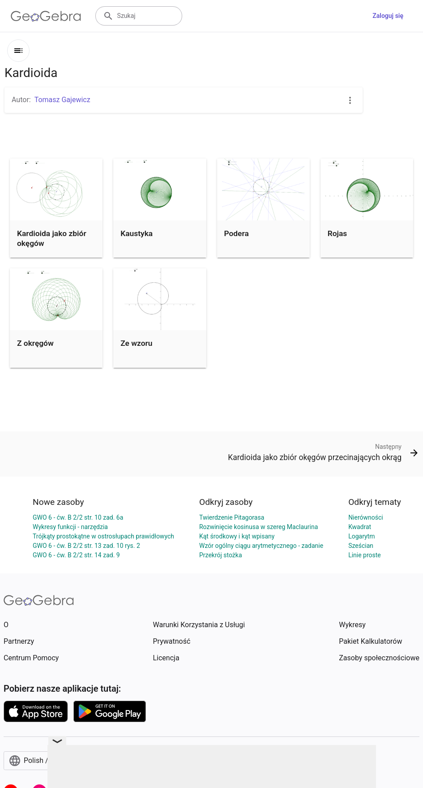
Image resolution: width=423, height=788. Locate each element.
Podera (236, 233)
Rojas (337, 233)
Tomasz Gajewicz (62, 99)
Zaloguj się (387, 15)
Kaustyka (136, 233)
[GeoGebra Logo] (46, 16)
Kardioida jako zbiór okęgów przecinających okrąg (54, 243)
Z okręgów (35, 343)
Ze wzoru (136, 343)
